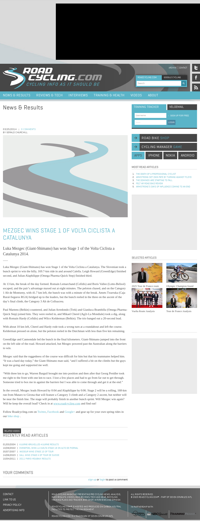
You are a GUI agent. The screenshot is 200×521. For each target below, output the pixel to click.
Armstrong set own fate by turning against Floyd (163, 177)
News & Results (16, 95)
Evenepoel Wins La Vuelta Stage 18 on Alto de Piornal (48, 448)
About (153, 95)
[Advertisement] (104, 31)
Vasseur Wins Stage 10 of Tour (36, 452)
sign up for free (178, 116)
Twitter (41, 411)
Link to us (9, 499)
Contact (183, 68)
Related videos (12, 431)
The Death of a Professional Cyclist (156, 174)
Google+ (70, 411)
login (102, 479)
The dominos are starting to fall (154, 180)
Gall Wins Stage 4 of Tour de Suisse (39, 455)
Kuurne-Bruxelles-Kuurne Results (39, 444)
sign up (92, 479)
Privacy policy (12, 505)
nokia (170, 155)
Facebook (53, 411)
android (187, 155)
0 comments (28, 129)
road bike (155, 138)
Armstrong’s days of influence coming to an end (163, 187)
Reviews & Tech (49, 95)
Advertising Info (13, 510)
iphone (154, 155)
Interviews (78, 95)
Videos (136, 95)
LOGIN (171, 122)
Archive (173, 68)
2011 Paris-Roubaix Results (35, 459)
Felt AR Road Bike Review (149, 183)
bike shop (14, 416)
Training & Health (109, 95)
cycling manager (162, 147)
